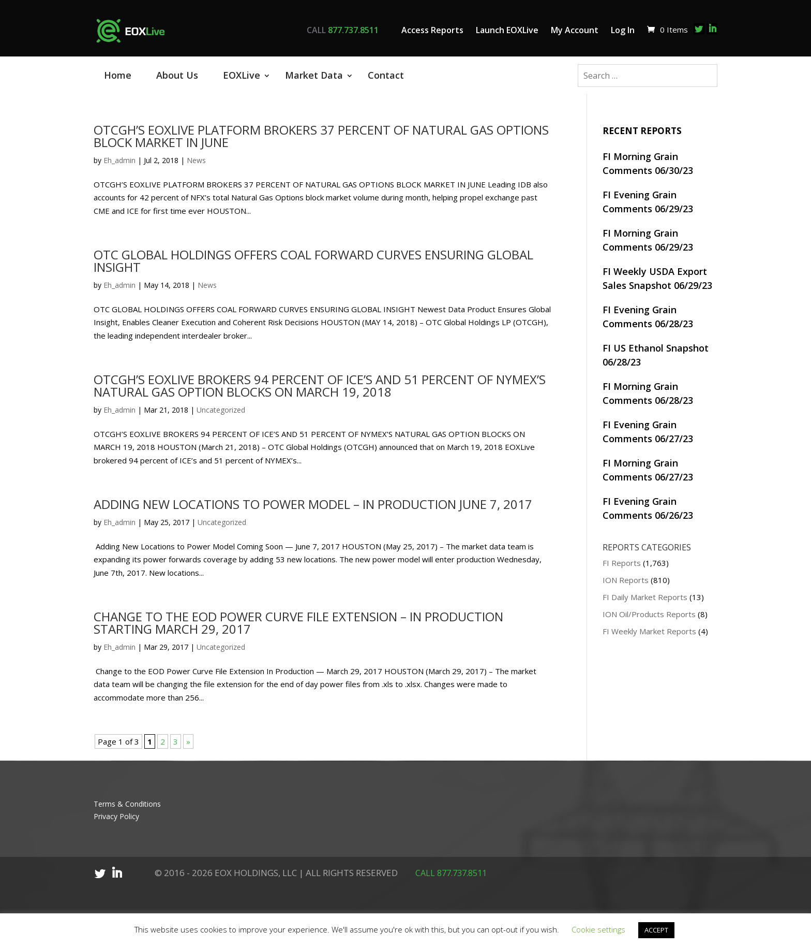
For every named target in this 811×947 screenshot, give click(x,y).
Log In (623, 30)
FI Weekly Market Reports (649, 631)
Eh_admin (119, 160)
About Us (177, 75)
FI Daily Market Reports (645, 597)
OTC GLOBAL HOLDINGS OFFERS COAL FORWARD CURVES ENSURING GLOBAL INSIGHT (313, 260)
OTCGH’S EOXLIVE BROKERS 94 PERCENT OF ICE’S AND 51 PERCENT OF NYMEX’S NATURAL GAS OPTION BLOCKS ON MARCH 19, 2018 (320, 385)
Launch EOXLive (507, 30)
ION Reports (626, 580)
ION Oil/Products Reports (649, 614)
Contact (386, 75)
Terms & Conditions (127, 804)
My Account (574, 30)
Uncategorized (221, 410)
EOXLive (241, 75)
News (196, 160)
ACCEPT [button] (656, 930)
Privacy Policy (116, 816)
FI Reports (622, 563)
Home (117, 75)
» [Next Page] (188, 741)
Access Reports (432, 30)
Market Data (314, 75)
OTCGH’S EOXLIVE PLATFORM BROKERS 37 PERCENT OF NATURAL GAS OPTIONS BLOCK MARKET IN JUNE (321, 136)
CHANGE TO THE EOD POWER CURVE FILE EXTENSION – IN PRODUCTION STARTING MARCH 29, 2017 (298, 622)
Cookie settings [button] (598, 929)
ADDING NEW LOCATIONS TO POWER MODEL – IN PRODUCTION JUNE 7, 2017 (313, 504)
